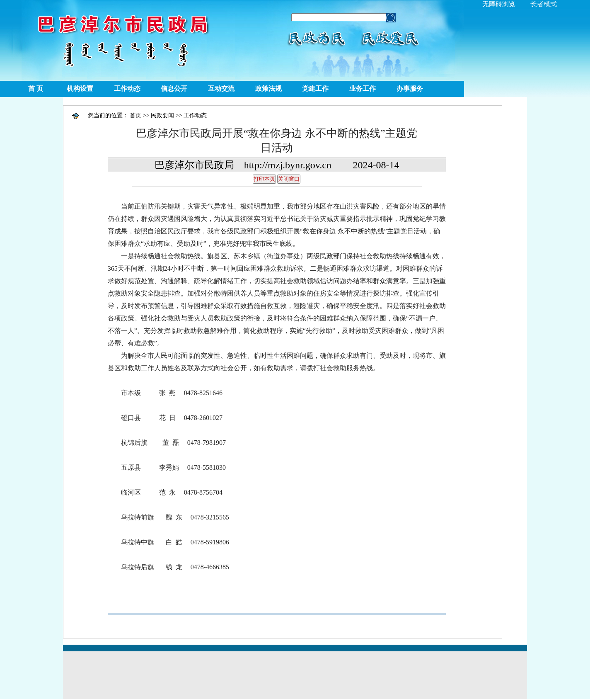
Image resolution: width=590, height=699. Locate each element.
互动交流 (221, 88)
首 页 (35, 88)
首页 (135, 115)
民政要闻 (162, 115)
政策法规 (268, 88)
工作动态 (127, 88)
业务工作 (362, 88)
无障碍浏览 (498, 3)
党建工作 (315, 88)
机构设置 (80, 88)
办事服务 (410, 88)
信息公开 (174, 88)
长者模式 (543, 3)
